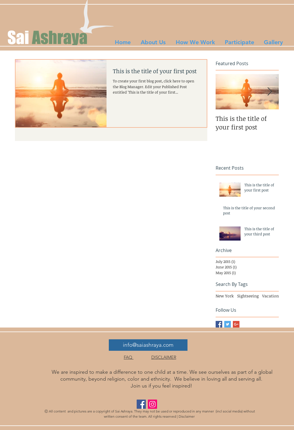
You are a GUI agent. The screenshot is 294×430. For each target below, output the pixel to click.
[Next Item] (269, 92)
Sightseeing (248, 296)
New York (225, 296)
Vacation (270, 296)
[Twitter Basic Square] (227, 324)
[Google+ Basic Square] (236, 324)
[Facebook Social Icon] (141, 404)
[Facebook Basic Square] (219, 324)
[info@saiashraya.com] (148, 345)
